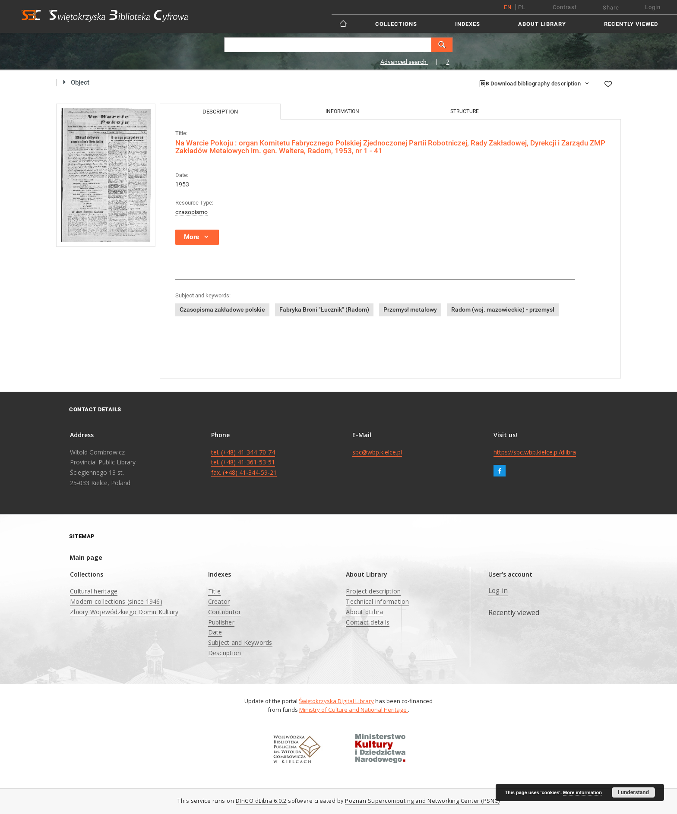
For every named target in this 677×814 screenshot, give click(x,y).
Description (224, 653)
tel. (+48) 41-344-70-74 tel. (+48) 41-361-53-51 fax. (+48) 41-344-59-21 (244, 462)
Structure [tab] (464, 111)
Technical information (377, 601)
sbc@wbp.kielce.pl (377, 452)
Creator (219, 601)
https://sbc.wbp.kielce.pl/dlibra (535, 452)
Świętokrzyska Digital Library (336, 701)
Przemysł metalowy (410, 309)
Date (215, 632)
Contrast (565, 7)
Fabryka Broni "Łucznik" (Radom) (324, 309)
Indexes (467, 24)
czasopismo (191, 211)
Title (214, 591)
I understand (633, 792)
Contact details (367, 622)
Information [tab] (342, 111)
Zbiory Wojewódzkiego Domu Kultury (124, 612)
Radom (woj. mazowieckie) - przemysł (502, 309)
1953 (182, 184)
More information (582, 792)
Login (653, 7)
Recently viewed (631, 24)
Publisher (221, 622)
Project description (373, 591)
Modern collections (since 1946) (116, 601)
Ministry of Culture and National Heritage (353, 709)
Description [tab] (220, 111)
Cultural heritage (93, 591)
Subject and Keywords (240, 642)
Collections (396, 24)
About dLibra (364, 612)
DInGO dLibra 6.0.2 (261, 801)
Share (611, 7)
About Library (542, 24)
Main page (86, 557)
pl (521, 7)
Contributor (224, 612)
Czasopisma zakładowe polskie (222, 309)
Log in (498, 590)
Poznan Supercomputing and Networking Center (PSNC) (422, 801)
